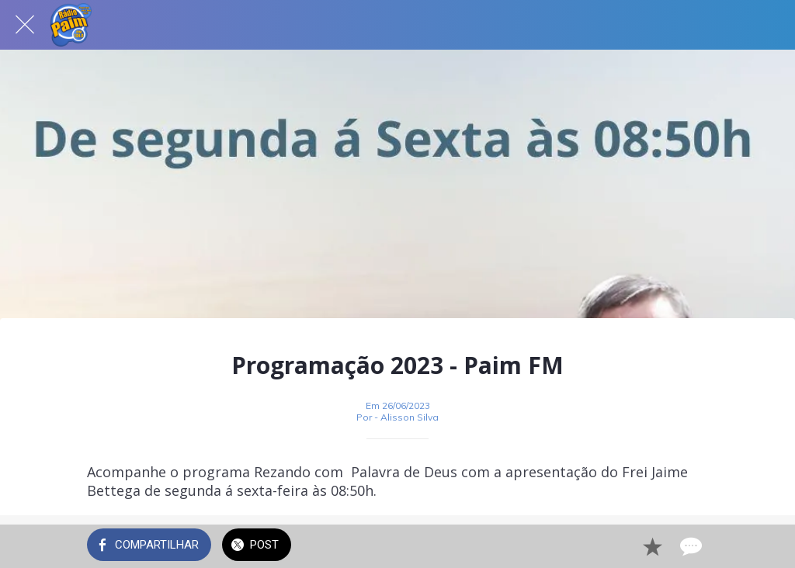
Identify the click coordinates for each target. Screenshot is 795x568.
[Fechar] (25, 25)
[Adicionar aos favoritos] (652, 546)
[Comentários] (689, 546)
